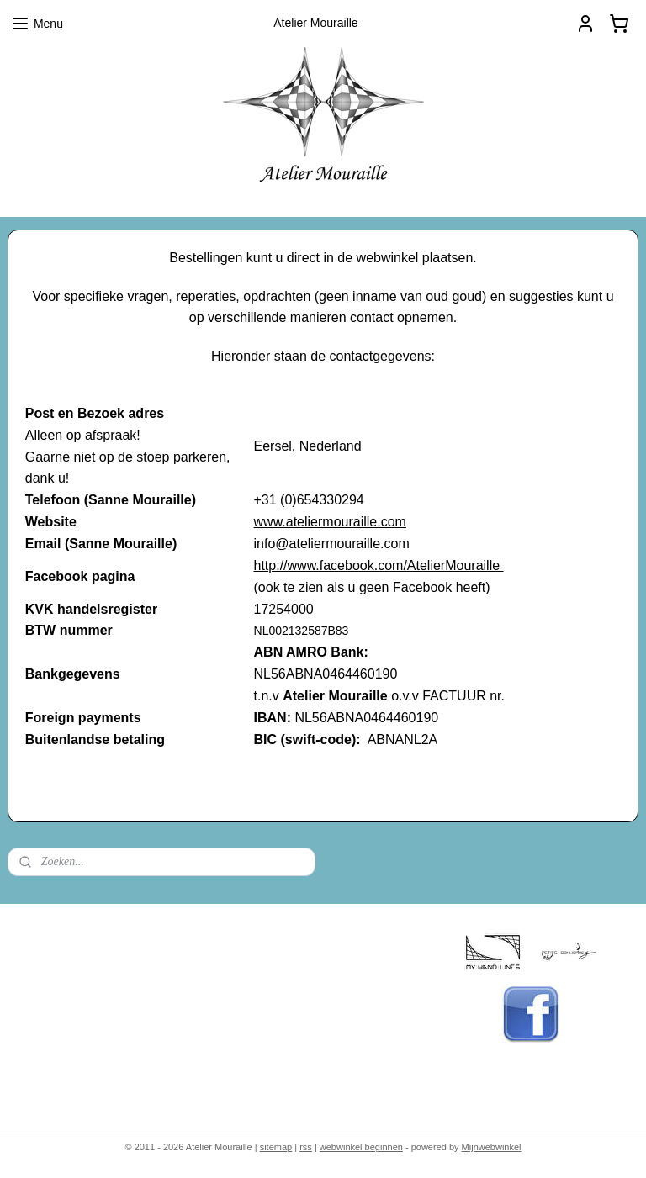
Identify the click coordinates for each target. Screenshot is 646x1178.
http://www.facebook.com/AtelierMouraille (379, 565)
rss (305, 1147)
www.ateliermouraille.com (330, 522)
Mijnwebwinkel (492, 1147)
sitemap (276, 1147)
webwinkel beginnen (361, 1147)
